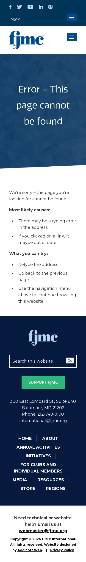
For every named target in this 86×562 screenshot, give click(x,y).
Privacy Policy (62, 550)
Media (20, 479)
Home (25, 438)
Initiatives (38, 456)
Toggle (14, 19)
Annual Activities (38, 447)
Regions (56, 488)
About (50, 438)
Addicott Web (29, 550)
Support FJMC (43, 382)
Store (28, 488)
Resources (50, 479)
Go (70, 360)
